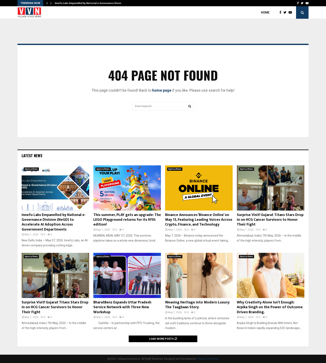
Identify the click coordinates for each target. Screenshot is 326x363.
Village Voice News (207, 358)
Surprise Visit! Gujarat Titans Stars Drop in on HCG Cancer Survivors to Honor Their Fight (270, 220)
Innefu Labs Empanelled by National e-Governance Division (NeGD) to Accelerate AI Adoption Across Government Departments (54, 222)
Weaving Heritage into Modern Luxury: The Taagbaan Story (197, 304)
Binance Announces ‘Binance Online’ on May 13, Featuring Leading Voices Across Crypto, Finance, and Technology (198, 220)
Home (265, 12)
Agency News (31, 169)
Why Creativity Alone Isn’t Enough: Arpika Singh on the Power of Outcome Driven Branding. (270, 307)
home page (161, 90)
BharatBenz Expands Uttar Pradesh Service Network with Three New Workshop (122, 307)
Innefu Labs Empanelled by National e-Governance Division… (90, 3)
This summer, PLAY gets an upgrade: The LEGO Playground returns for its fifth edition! (127, 220)
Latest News (32, 155)
